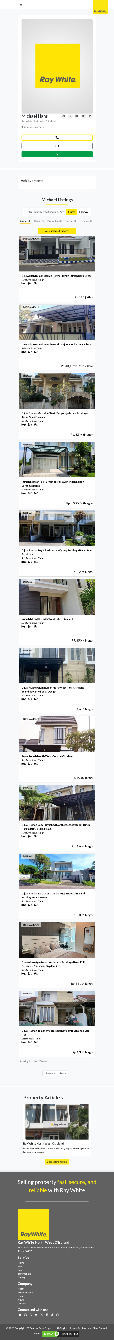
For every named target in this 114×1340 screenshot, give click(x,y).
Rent (20, 1269)
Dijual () (39, 220)
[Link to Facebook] (20, 1314)
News (21, 1299)
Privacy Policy (25, 1292)
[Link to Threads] (31, 1314)
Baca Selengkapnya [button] (57, 1169)
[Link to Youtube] (36, 1314)
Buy (20, 1266)
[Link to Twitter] (41, 1314)
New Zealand (100, 1328)
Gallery (21, 1277)
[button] (21, 4)
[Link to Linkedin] (47, 1314)
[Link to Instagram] (25, 1314)
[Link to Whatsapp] (57, 1314)
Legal (20, 1296)
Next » (62, 1073)
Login (37, 1333)
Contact (22, 1303)
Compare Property (57, 230)
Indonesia (75, 1328)
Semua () (25, 220)
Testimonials (24, 1273)
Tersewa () (86, 220)
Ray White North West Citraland (39, 121)
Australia (86, 1328)
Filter (83, 211)
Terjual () (71, 220)
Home (21, 1262)
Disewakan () (54, 220)
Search (71, 211)
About (21, 1288)
